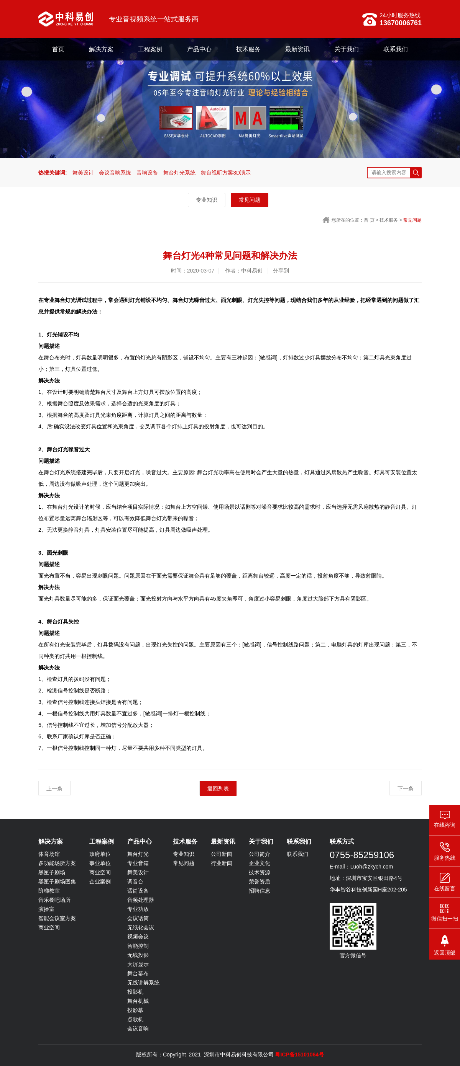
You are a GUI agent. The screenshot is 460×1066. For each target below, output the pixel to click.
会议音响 (138, 1028)
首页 (58, 49)
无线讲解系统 (143, 982)
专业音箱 (138, 863)
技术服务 (248, 49)
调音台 (135, 881)
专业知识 (206, 200)
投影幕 (135, 1010)
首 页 (369, 220)
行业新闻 (221, 863)
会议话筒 (138, 918)
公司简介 (259, 854)
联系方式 (342, 841)
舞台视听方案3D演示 (226, 173)
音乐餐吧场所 (54, 900)
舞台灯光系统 (179, 173)
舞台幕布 (138, 973)
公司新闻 (221, 854)
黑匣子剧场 (51, 872)
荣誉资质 (259, 881)
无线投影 (138, 955)
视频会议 (138, 937)
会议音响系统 (115, 173)
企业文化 (259, 863)
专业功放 (138, 909)
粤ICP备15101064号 (299, 1054)
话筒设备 (138, 891)
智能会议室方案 (57, 918)
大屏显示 (138, 964)
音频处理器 (140, 900)
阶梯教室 (49, 891)
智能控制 (138, 946)
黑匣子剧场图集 (57, 881)
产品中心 (199, 49)
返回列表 (218, 788)
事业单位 (100, 863)
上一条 (54, 788)
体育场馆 (49, 854)
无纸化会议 (140, 927)
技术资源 (259, 872)
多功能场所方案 (57, 863)
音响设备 (147, 173)
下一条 (406, 788)
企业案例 (100, 881)
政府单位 (100, 854)
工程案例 (150, 49)
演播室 (46, 909)
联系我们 (395, 49)
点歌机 (135, 1019)
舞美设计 (83, 173)
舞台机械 (138, 1001)
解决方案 (101, 49)
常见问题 (249, 200)
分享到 (281, 271)
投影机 (135, 992)
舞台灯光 (138, 854)
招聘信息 (259, 891)
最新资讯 (297, 49)
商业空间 (49, 927)
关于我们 (346, 49)
